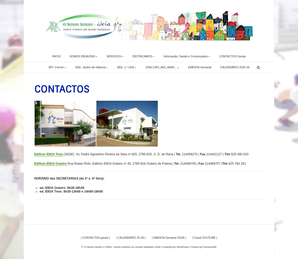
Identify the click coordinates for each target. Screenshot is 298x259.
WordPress (182, 246)
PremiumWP (210, 246)
